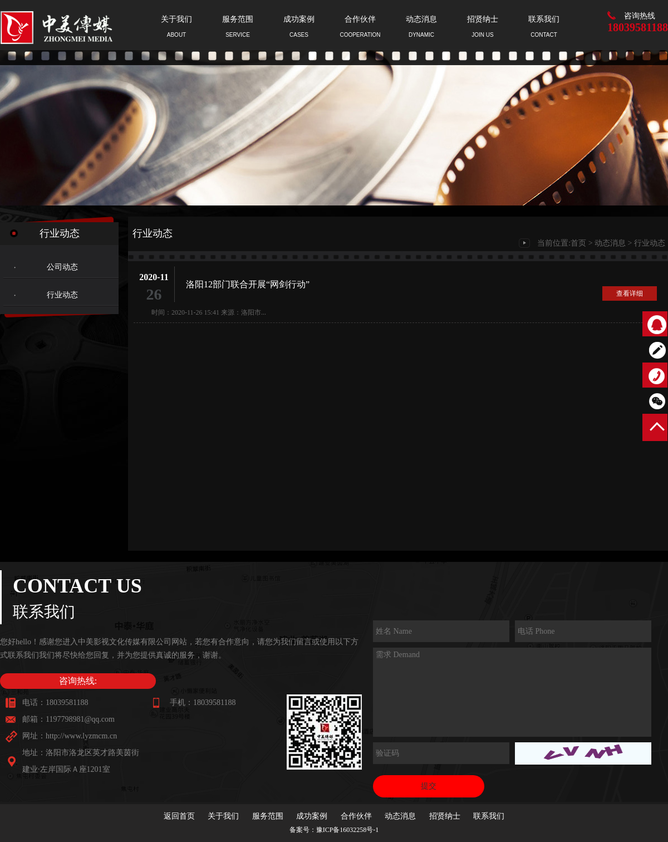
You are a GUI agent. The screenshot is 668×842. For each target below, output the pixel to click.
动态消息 (610, 243)
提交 (428, 786)
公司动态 (62, 267)
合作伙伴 (356, 816)
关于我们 (223, 816)
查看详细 (629, 293)
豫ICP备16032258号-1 (347, 830)
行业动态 (62, 295)
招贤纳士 (444, 816)
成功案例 (311, 816)
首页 (578, 243)
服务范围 (267, 816)
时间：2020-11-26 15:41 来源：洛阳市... (205, 312)
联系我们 (488, 816)
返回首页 (179, 816)
